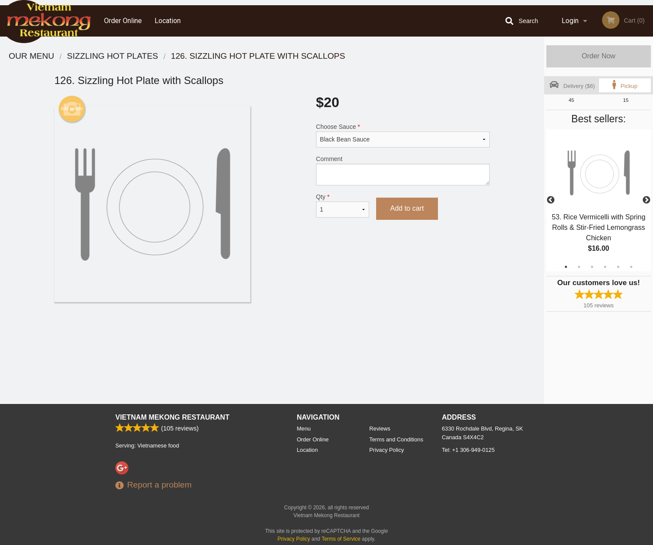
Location (168, 21)
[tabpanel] (599, 200)
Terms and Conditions (396, 439)
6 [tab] (631, 266)
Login (570, 21)
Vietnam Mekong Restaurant (172, 417)
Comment (403, 170)
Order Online (123, 21)
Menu (304, 428)
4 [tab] (605, 266)
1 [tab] (566, 266)
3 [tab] (592, 266)
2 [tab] (579, 266)
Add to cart (407, 208)
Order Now (598, 56)
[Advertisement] (272, 330)
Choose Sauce (403, 135)
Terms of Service (341, 539)
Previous (550, 200)
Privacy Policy (386, 450)
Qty (342, 205)
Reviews (379, 428)
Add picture (72, 109)
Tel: (468, 450)
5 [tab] (618, 266)
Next (646, 200)
